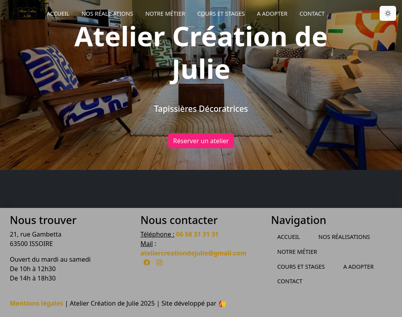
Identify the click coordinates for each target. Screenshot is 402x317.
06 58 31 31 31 (197, 234)
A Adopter (272, 13)
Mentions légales (36, 303)
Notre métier (165, 13)
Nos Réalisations (107, 13)
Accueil (58, 13)
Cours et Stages (221, 13)
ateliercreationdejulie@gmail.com (194, 253)
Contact (312, 13)
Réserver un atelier (201, 141)
